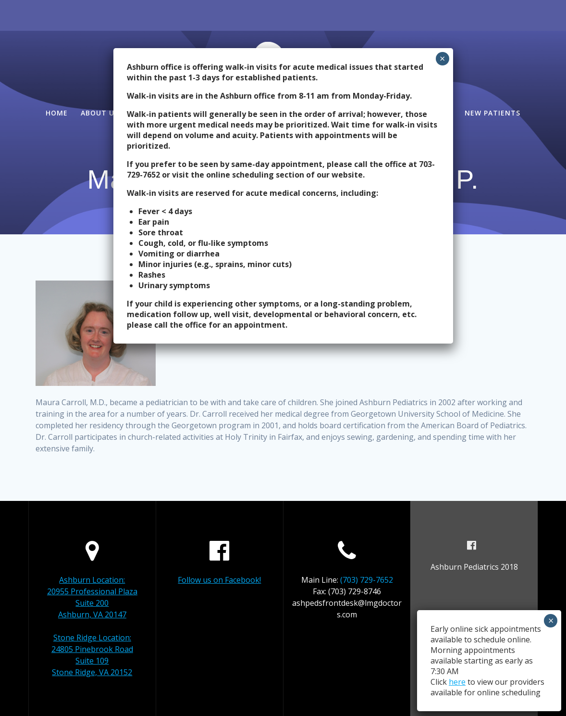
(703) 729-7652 (366, 580)
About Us (100, 112)
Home (57, 112)
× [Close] (442, 58)
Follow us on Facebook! (219, 580)
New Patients (492, 112)
